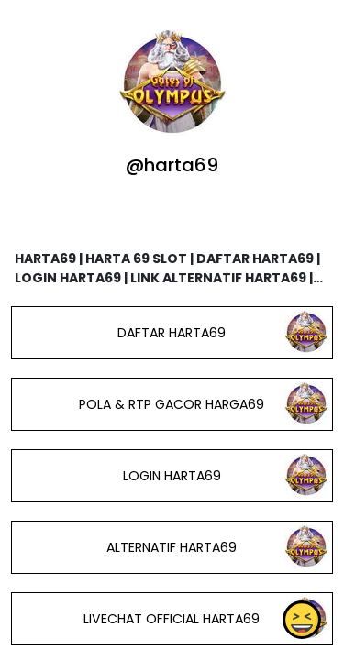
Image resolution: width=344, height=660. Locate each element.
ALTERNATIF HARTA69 (171, 547)
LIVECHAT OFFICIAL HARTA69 (171, 619)
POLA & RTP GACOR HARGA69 (171, 404)
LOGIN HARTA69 (172, 476)
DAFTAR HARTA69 (171, 333)
